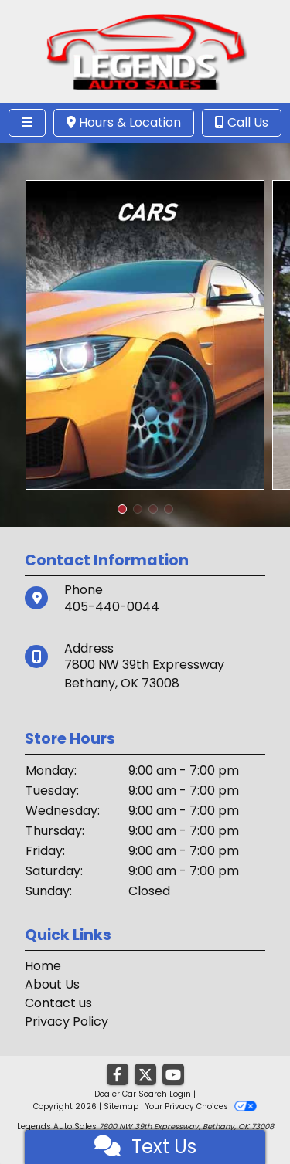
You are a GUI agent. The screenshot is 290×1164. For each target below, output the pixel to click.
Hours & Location (124, 122)
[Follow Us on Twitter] (145, 1075)
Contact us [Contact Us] (58, 1003)
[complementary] (243, 1117)
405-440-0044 (111, 607)
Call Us (241, 122)
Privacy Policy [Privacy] (66, 1021)
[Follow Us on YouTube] (173, 1075)
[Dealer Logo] (145, 50)
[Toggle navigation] (27, 123)
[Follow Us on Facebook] (117, 1075)
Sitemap (121, 1106)
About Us (52, 984)
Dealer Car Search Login (142, 1094)
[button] (122, 509)
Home (43, 966)
